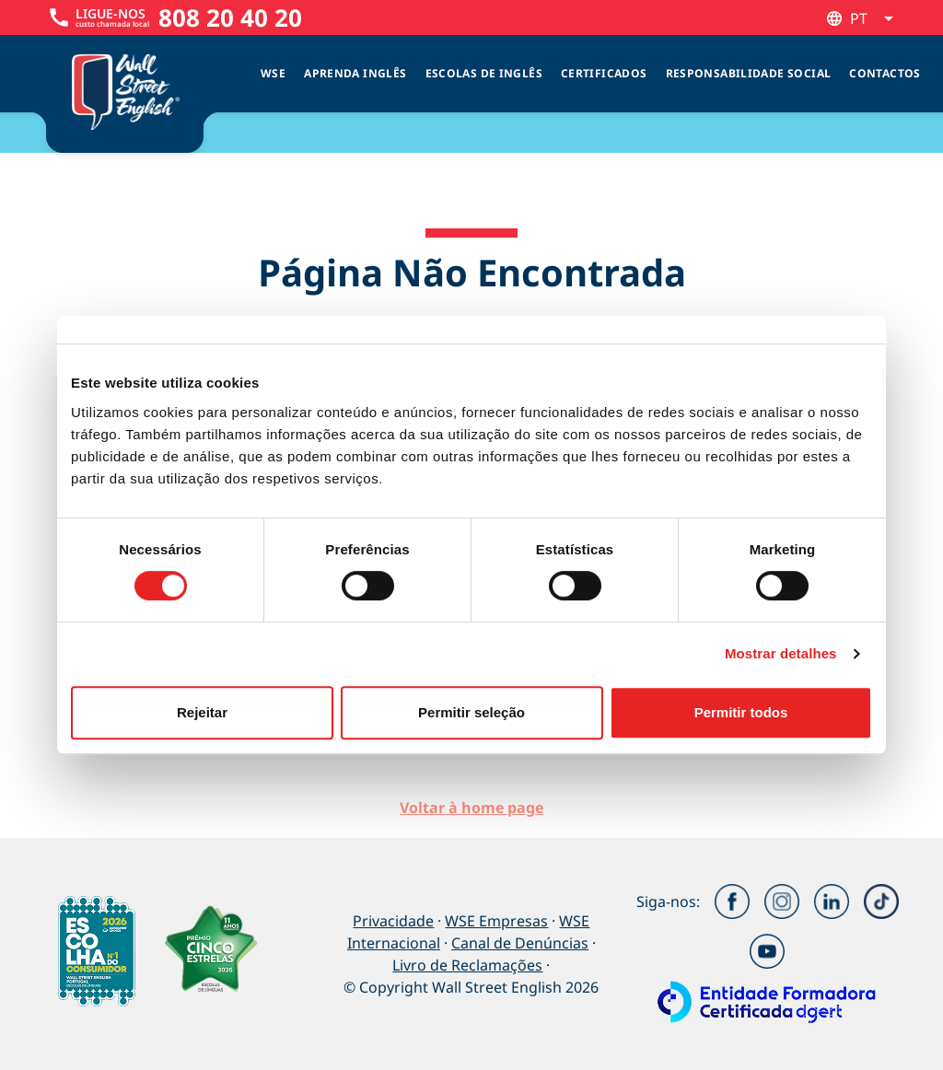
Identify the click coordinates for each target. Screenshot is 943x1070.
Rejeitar (202, 712)
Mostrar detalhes (781, 653)
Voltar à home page (471, 807)
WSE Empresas (496, 921)
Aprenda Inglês (355, 73)
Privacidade (393, 921)
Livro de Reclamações (467, 965)
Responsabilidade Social (749, 73)
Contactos (884, 73)
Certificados (604, 73)
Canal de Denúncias (519, 943)
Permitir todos (741, 712)
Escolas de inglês (483, 73)
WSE (273, 73)
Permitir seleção (471, 712)
